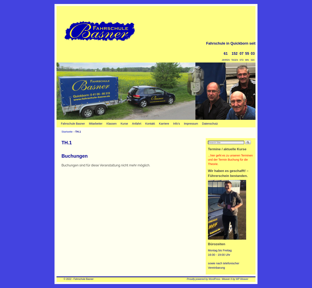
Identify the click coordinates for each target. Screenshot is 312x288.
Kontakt (150, 123)
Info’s (176, 123)
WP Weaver (242, 279)
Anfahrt (136, 123)
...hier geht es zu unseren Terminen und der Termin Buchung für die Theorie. (230, 160)
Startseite (67, 131)
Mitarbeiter (95, 123)
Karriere (164, 123)
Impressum (191, 123)
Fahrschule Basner (103, 13)
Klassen (111, 123)
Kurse (124, 123)
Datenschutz (210, 123)
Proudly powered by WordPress (203, 279)
